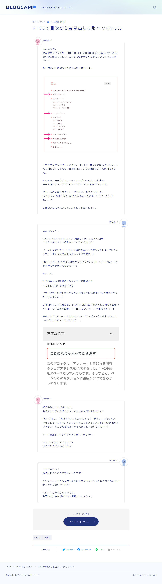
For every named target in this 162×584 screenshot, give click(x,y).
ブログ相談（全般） (57, 22)
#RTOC (37, 538)
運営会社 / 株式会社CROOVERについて (22, 575)
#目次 (47, 538)
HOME (9, 567)
